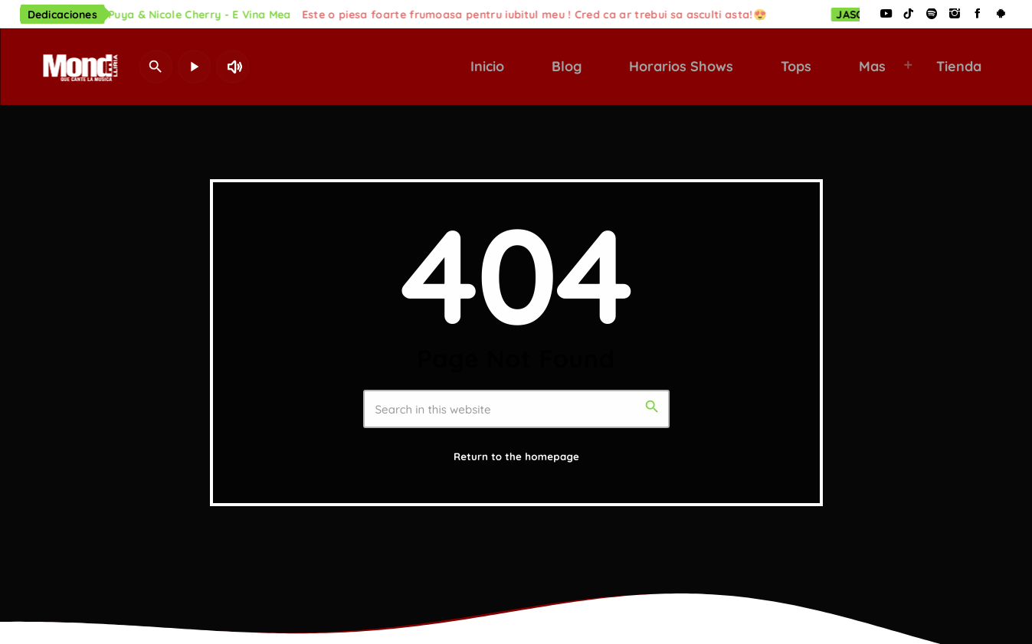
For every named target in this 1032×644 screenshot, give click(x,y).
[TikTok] (909, 14)
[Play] (194, 66)
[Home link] (78, 66)
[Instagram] (954, 14)
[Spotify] (932, 14)
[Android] (1000, 14)
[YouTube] (886, 14)
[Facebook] (977, 14)
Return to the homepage (516, 457)
